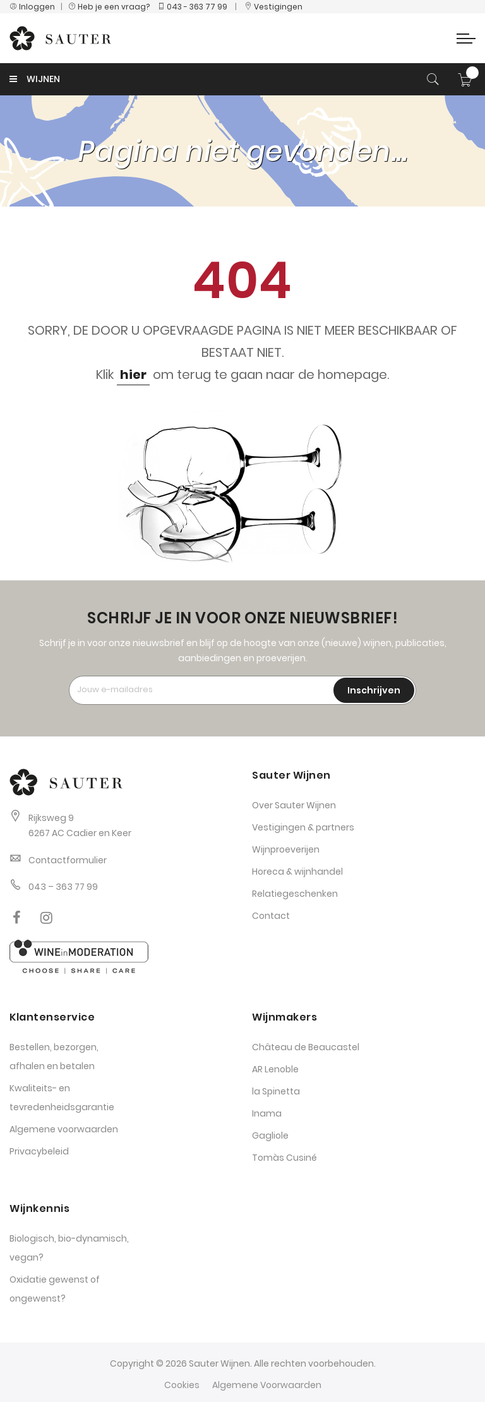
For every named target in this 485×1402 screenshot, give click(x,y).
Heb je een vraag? (111, 6)
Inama (267, 1113)
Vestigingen (273, 6)
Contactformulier (67, 860)
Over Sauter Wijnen (294, 805)
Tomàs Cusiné (284, 1157)
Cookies (182, 1385)
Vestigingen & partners (303, 827)
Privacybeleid (39, 1151)
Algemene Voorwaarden (266, 1385)
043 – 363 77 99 (63, 886)
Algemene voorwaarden (63, 1129)
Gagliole (270, 1135)
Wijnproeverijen (286, 849)
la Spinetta (276, 1091)
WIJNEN (34, 79)
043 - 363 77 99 (192, 6)
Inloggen (32, 6)
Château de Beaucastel (305, 1047)
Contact (271, 915)
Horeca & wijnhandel (297, 871)
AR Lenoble (275, 1069)
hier (133, 374)
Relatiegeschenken (295, 893)
